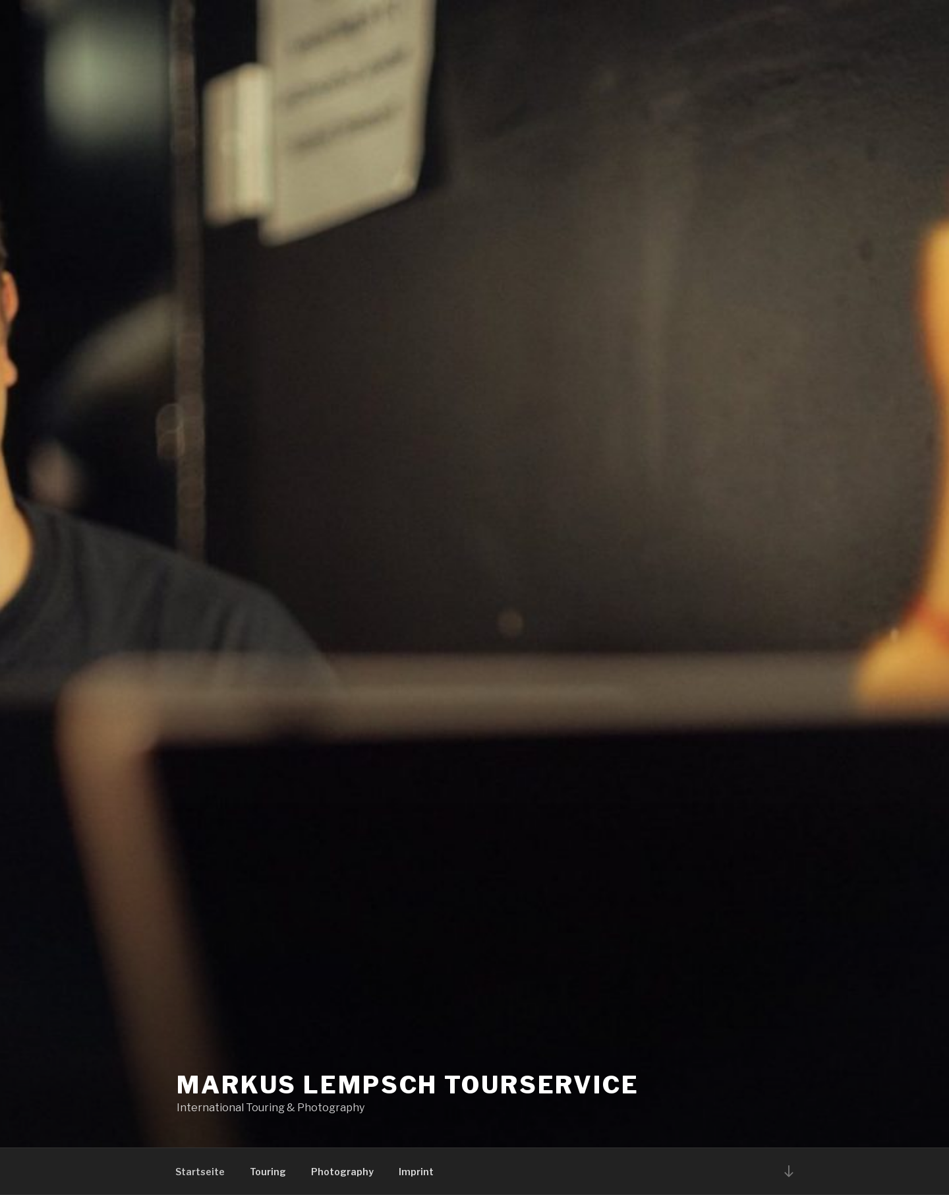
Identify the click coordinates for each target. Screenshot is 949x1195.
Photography (342, 1171)
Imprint (416, 1171)
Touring (268, 1171)
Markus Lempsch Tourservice (408, 1084)
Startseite (200, 1171)
